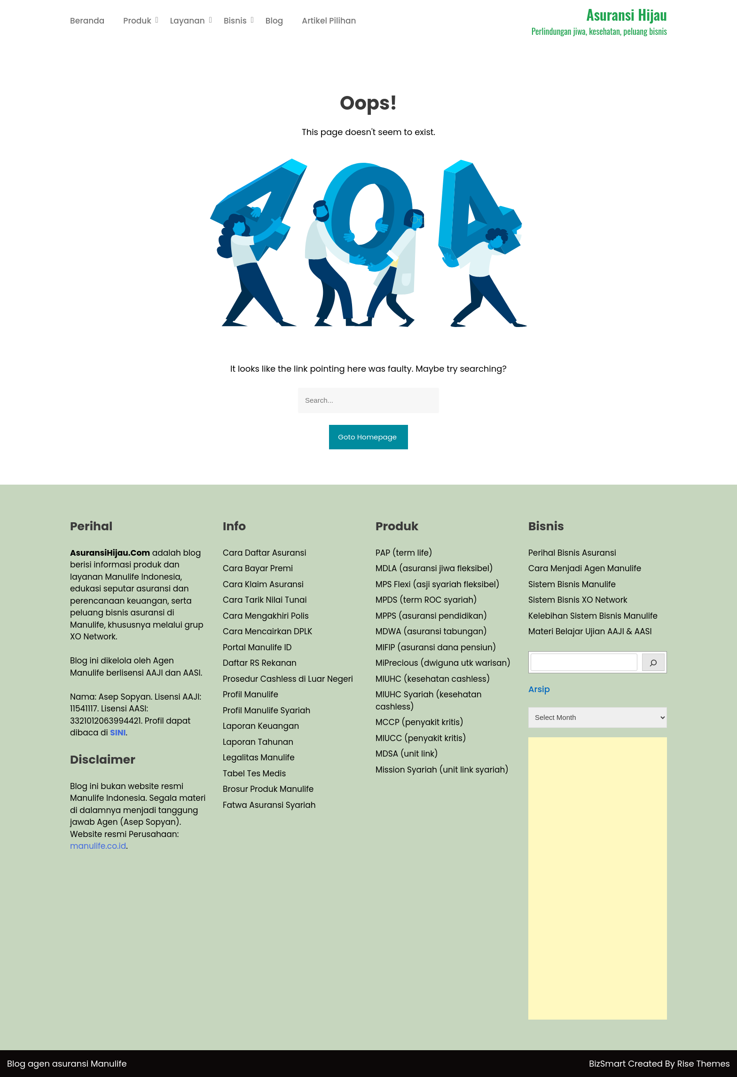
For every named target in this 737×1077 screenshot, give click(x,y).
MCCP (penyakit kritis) (419, 722)
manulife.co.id (98, 846)
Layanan (187, 20)
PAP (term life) (404, 552)
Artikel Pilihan (329, 20)
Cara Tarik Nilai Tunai (265, 600)
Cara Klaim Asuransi (263, 584)
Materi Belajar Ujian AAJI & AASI (590, 631)
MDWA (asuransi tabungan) (431, 631)
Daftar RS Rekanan (260, 663)
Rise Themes (703, 1063)
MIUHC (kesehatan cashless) (433, 679)
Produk (137, 20)
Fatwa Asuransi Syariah (269, 805)
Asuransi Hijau (627, 14)
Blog (274, 20)
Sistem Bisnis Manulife (572, 584)
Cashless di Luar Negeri (305, 679)
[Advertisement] (597, 878)
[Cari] (653, 662)
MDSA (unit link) (407, 753)
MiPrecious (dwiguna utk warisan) (443, 663)
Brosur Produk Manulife (268, 789)
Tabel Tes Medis (254, 773)
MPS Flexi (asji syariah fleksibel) (438, 584)
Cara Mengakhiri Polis (266, 616)
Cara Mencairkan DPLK (267, 631)
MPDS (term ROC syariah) (426, 600)
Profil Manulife (250, 694)
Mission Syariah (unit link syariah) (442, 769)
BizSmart (608, 1063)
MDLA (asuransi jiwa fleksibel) (434, 568)
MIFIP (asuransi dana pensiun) (436, 647)
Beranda (87, 20)
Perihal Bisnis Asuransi (572, 552)
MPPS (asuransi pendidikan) (431, 616)
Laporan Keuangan (261, 726)
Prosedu (239, 679)
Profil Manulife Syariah (266, 710)
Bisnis (235, 20)
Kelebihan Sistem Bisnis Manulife (593, 616)
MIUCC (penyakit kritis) (421, 738)
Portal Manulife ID (257, 647)
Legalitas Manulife (259, 757)
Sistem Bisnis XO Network (577, 600)
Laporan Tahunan (258, 742)
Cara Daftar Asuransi (264, 552)
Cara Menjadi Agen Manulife (584, 568)
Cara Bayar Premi (258, 568)
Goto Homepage (367, 437)
